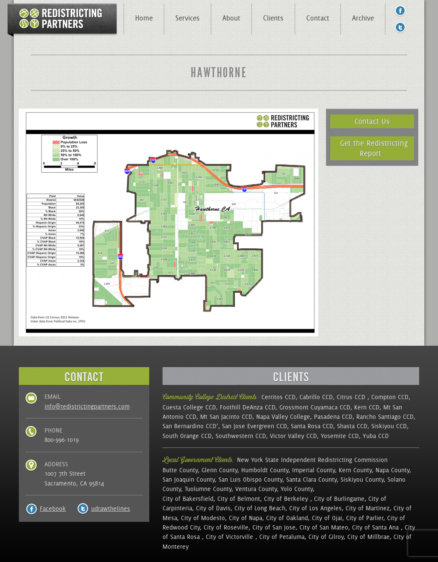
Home (144, 18)
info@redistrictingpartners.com (87, 406)
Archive (363, 18)
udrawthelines (110, 508)
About (231, 18)
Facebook (53, 508)
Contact (317, 18)
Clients (273, 18)
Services (187, 18)
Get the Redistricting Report (374, 148)
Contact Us (372, 121)
